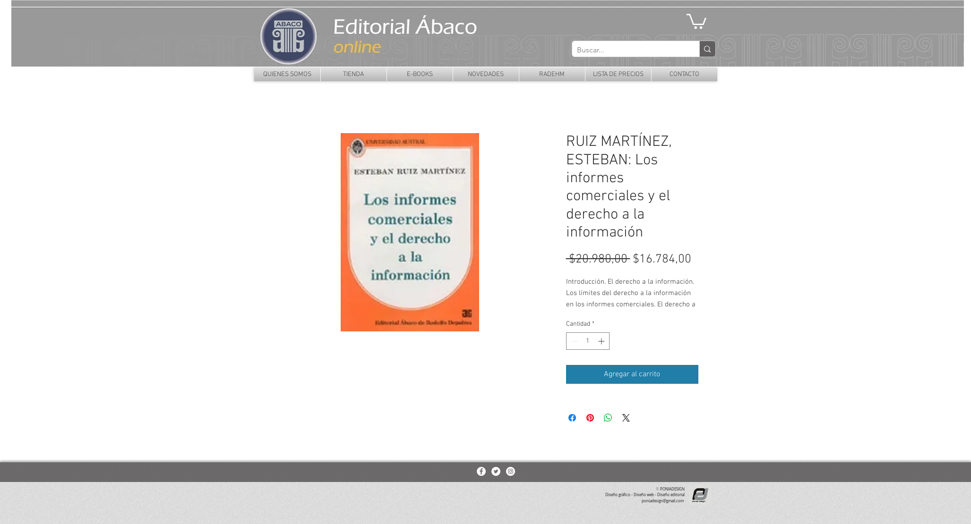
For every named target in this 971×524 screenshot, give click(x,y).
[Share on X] (626, 417)
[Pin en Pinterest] (590, 417)
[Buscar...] (628, 50)
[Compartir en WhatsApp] (608, 417)
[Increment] (602, 341)
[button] (696, 20)
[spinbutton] (587, 341)
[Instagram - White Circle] (510, 471)
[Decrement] (573, 341)
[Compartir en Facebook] (572, 417)
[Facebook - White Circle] (481, 471)
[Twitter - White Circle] (495, 471)
